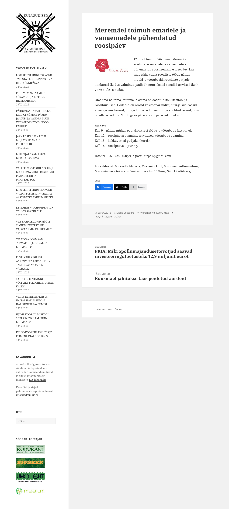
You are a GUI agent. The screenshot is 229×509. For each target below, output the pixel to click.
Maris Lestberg (125, 212)
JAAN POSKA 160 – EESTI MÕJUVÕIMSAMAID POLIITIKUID (31, 140)
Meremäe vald (148, 212)
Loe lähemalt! (37, 379)
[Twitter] (121, 187)
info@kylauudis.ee (27, 395)
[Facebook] (104, 187)
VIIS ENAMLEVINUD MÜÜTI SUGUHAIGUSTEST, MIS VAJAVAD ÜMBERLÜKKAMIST (34, 225)
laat (97, 216)
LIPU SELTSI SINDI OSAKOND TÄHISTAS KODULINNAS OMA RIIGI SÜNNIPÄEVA (34, 79)
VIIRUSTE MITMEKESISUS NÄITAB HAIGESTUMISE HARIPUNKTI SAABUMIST (32, 300)
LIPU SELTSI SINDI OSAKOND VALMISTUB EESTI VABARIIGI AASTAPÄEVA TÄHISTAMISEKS (34, 193)
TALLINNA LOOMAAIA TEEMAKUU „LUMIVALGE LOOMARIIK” (31, 243)
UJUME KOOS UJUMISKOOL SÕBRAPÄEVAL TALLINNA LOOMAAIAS (32, 318)
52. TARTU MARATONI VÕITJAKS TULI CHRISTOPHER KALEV (35, 282)
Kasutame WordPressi (108, 309)
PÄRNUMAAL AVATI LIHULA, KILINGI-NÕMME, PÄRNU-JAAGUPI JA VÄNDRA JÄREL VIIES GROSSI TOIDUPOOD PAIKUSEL (33, 118)
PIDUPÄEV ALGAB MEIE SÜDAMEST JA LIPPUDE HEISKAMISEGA (30, 96)
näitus (103, 216)
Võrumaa (163, 212)
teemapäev (114, 216)
